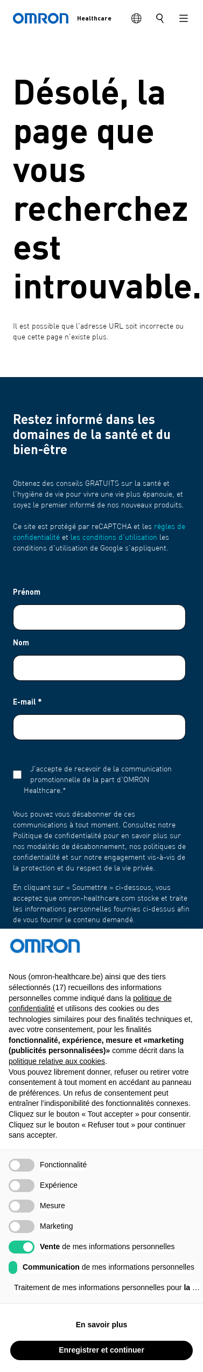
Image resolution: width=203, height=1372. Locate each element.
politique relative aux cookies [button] (57, 1079)
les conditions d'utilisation (114, 537)
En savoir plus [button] (102, 1342)
